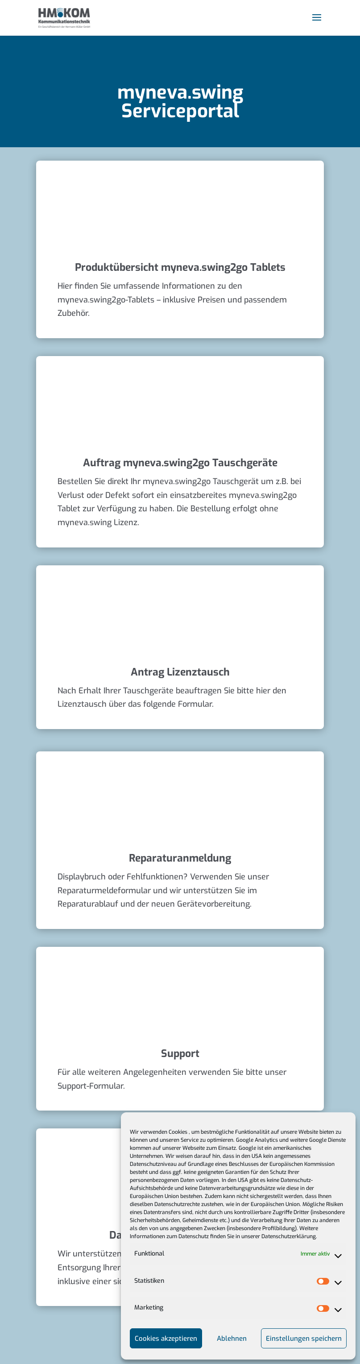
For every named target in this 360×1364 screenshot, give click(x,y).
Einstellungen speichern (304, 1338)
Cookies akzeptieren (166, 1338)
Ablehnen (232, 1338)
